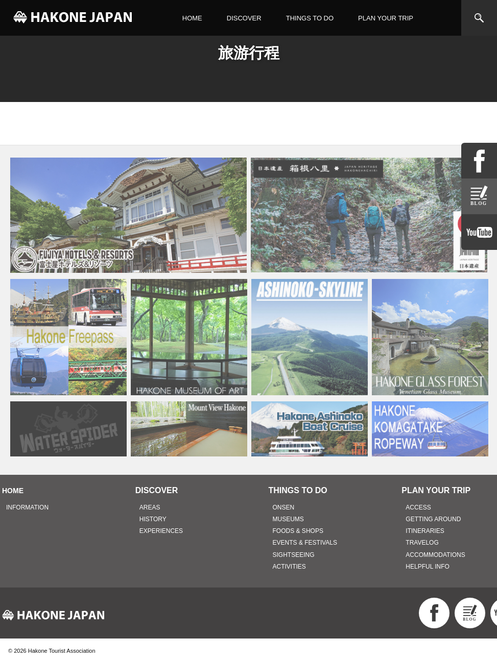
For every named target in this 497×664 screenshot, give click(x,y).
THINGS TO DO (310, 18)
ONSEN (284, 507)
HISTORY (153, 519)
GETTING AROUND (433, 519)
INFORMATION (27, 507)
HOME (192, 18)
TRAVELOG (422, 542)
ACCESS (418, 507)
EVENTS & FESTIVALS (305, 542)
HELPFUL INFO (427, 566)
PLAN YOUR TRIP (385, 18)
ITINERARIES (425, 530)
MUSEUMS (288, 519)
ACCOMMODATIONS (435, 554)
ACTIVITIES (289, 566)
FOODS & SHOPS (298, 530)
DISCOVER (244, 18)
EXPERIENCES (161, 530)
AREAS (149, 507)
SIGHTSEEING (294, 554)
